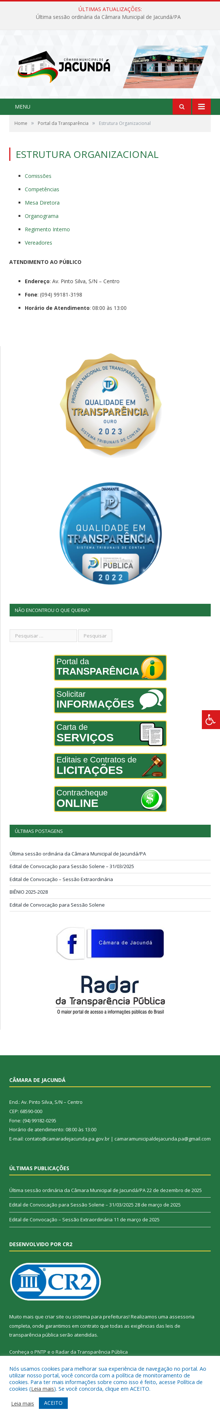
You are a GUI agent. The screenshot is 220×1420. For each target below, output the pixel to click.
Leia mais (42, 1388)
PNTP (40, 1352)
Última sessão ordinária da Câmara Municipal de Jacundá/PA (108, 17)
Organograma (42, 216)
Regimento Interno (47, 229)
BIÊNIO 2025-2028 (29, 892)
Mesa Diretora (42, 202)
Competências (42, 189)
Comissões (38, 176)
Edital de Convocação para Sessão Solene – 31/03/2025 (72, 866)
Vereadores (38, 242)
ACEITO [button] (53, 1402)
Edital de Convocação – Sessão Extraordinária (61, 879)
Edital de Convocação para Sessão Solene (57, 905)
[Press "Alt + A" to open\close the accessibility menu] (211, 719)
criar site (54, 1317)
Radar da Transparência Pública (92, 1352)
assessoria (181, 1317)
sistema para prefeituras (100, 1317)
